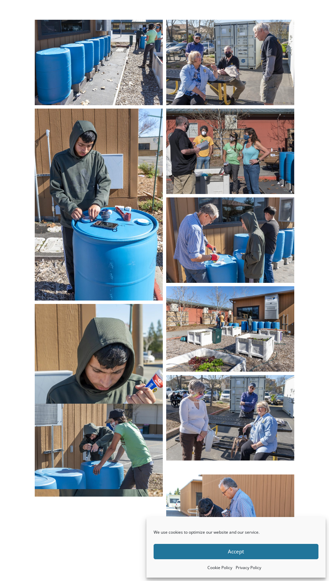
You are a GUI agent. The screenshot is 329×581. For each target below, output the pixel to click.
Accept (236, 551)
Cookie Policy (219, 567)
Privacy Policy (248, 567)
